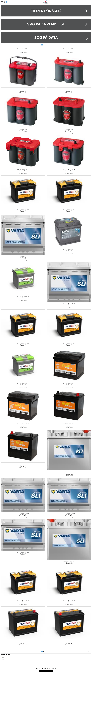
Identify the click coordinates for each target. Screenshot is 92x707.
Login (6, 2)
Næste (88, 44)
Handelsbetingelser (46, 701)
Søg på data (46, 37)
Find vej (38, 701)
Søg (4, 2)
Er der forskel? (46, 11)
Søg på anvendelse (46, 24)
